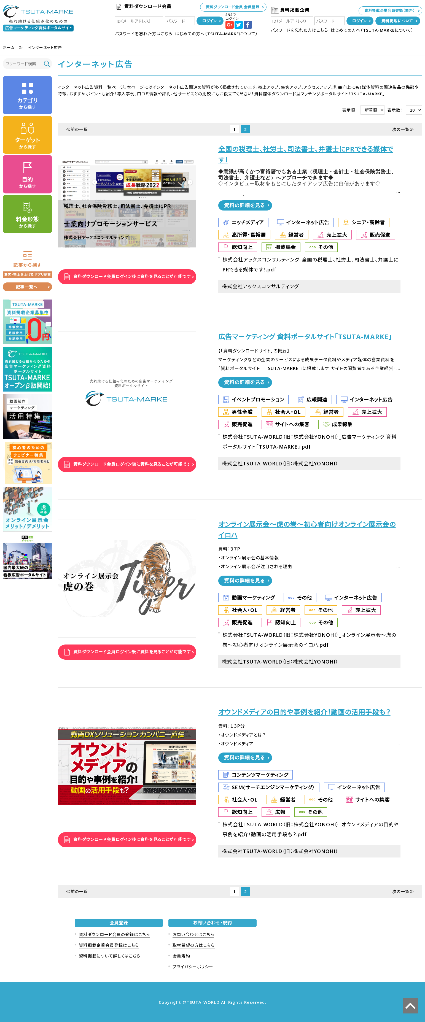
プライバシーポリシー (193, 966)
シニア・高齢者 (368, 222)
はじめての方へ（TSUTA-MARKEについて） (216, 33)
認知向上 (242, 247)
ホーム (9, 47)
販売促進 (380, 234)
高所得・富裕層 (249, 234)
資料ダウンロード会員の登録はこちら (114, 934)
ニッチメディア (248, 222)
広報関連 (316, 399)
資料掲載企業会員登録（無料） (389, 10)
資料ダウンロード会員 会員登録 (232, 6)
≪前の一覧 (77, 129)
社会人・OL (288, 412)
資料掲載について (397, 20)
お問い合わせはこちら (193, 934)
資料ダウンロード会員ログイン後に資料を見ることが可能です (131, 276)
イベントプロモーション (258, 399)
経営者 (296, 234)
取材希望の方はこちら (194, 945)
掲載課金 (285, 247)
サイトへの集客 (292, 424)
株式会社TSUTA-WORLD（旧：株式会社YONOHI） (280, 463)
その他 (325, 247)
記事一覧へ (27, 287)
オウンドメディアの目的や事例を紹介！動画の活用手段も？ (304, 712)
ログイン (209, 20)
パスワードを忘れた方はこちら (143, 33)
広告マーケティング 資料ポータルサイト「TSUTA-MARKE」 (305, 336)
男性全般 (242, 412)
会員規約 (181, 956)
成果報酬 (342, 424)
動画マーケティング (253, 597)
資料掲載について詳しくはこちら (109, 956)
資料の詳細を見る (244, 205)
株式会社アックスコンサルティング (260, 286)
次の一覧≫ (403, 129)
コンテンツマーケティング (260, 775)
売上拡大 (336, 234)
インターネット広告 (307, 222)
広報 (280, 812)
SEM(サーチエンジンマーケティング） (273, 787)
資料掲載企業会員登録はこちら (109, 945)
